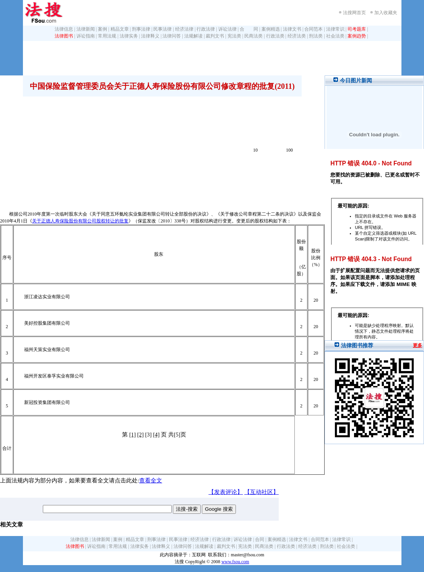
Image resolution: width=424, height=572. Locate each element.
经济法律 (184, 29)
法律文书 (292, 29)
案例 (102, 29)
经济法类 (297, 36)
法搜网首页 (354, 12)
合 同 (249, 29)
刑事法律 (141, 29)
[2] (140, 434)
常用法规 (107, 36)
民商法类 (253, 36)
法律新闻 (85, 29)
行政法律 (206, 29)
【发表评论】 (225, 492)
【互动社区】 (261, 492)
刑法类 (316, 36)
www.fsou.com (235, 561)
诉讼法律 (227, 29)
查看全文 (150, 480)
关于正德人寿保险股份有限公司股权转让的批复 (80, 221)
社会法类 (335, 36)
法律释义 (150, 36)
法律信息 (64, 29)
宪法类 (234, 36)
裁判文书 (215, 36)
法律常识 (335, 29)
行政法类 (275, 36)
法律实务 (129, 36)
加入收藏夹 (385, 12)
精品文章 (119, 29)
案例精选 (271, 29)
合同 (259, 539)
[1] (132, 434)
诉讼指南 (85, 36)
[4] (156, 434)
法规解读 (193, 36)
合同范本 (313, 29)
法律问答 (171, 36)
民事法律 (162, 29)
